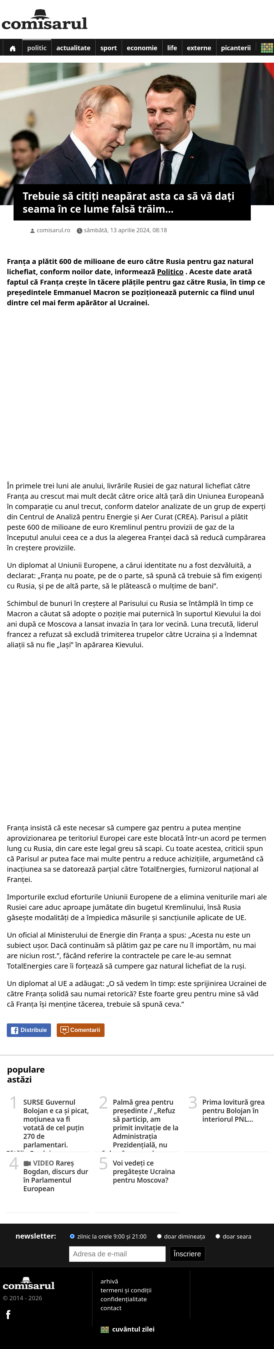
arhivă (109, 1281)
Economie (142, 47)
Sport (108, 47)
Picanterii (236, 47)
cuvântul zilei (128, 1329)
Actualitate (73, 47)
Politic (36, 47)
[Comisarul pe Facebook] (8, 1313)
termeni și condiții (126, 1290)
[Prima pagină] (12, 47)
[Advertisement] (137, 393)
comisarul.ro (53, 230)
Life (172, 47)
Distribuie (28, 1030)
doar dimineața (181, 1236)
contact (111, 1308)
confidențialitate (124, 1299)
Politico (170, 271)
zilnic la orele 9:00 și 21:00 (108, 1236)
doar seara (233, 1236)
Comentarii (80, 1030)
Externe (199, 47)
